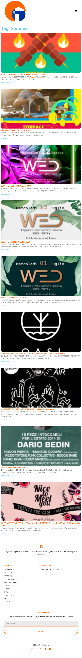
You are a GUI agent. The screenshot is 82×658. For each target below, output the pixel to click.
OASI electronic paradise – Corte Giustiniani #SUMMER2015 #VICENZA (33, 353)
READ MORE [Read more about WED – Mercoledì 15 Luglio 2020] (5, 250)
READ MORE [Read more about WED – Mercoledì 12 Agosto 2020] (5, 194)
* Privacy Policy (8, 595)
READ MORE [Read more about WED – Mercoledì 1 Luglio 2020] (5, 306)
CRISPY (6, 585)
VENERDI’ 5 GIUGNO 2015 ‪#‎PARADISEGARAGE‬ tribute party (27, 409)
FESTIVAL (7, 589)
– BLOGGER (8, 573)
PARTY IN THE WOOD (10, 582)
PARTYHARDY (8, 576)
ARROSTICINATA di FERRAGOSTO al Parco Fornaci (23, 74)
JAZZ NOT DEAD (9, 579)
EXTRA (6, 592)
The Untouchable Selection (13, 467)
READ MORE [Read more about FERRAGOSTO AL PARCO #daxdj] (5, 138)
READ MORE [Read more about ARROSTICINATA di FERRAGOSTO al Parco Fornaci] (5, 82)
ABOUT (6, 598)
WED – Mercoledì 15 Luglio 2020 (15, 242)
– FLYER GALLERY (9, 569)
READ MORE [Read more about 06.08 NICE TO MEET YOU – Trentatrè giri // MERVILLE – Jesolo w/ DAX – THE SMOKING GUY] (5, 533)
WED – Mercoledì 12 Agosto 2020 (16, 186)
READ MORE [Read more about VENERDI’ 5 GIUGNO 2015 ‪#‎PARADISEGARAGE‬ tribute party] (5, 420)
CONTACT (7, 602)
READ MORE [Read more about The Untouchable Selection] (5, 475)
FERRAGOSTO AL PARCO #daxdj (15, 130)
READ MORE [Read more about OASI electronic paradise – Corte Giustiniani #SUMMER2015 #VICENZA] (5, 361)
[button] (76, 11)
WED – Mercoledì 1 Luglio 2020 (15, 297)
